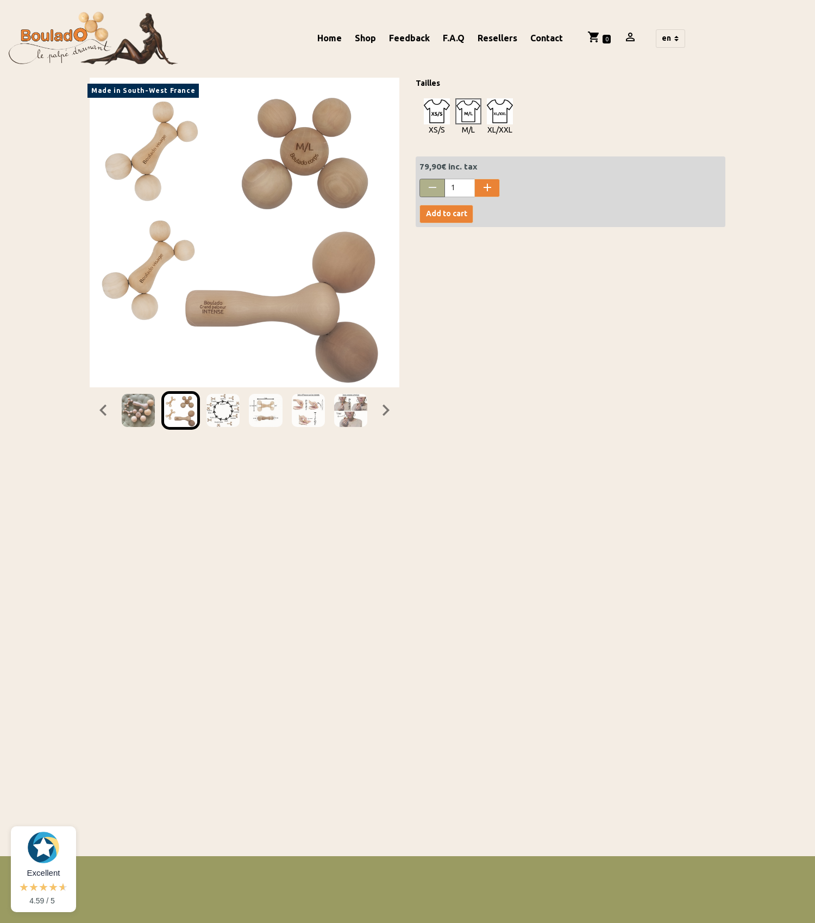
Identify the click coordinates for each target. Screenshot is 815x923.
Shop (365, 38)
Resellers (497, 38)
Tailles (428, 83)
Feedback (409, 38)
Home (329, 38)
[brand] (95, 38)
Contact (546, 38)
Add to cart (446, 213)
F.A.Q (454, 38)
